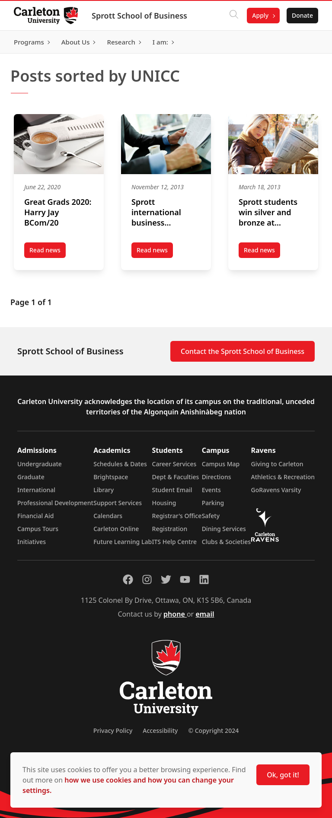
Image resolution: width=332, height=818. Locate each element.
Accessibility (160, 730)
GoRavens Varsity (276, 490)
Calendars (107, 516)
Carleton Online (116, 529)
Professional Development (55, 503)
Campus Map (221, 464)
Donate (302, 15)
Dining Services (224, 529)
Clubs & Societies (226, 542)
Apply (260, 15)
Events (211, 490)
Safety (211, 516)
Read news (47, 252)
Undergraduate (39, 464)
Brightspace (110, 477)
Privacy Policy (112, 730)
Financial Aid (35, 516)
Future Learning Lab (122, 542)
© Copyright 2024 (213, 730)
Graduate (31, 477)
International (36, 490)
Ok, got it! (283, 775)
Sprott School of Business (139, 15)
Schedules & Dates (120, 464)
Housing (164, 503)
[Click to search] (234, 15)
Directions (216, 477)
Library (103, 490)
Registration (170, 529)
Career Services (174, 464)
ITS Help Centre (174, 542)
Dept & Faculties (175, 477)
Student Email (172, 490)
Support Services (117, 503)
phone (175, 614)
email (204, 614)
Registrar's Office (177, 516)
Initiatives (31, 542)
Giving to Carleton (277, 464)
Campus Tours (37, 529)
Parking (213, 503)
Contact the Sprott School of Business (242, 351)
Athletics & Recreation (283, 477)
